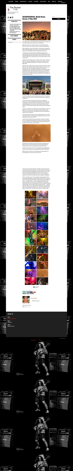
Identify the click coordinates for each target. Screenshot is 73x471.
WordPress (64, 338)
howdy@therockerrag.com (12, 318)
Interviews (36, 1)
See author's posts (36, 300)
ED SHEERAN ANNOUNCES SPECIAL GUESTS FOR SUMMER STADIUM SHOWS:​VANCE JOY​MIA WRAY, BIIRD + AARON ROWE (15, 28)
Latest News (10, 1)
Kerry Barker (34, 298)
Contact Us (54, 1)
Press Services (43, 1)
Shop (49, 1)
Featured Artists (23, 1)
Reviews (16, 1)
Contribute (60, 1)
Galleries (30, 1)
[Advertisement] (36, 160)
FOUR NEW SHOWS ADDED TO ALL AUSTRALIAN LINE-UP (15, 32)
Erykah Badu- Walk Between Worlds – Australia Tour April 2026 (15, 25)
